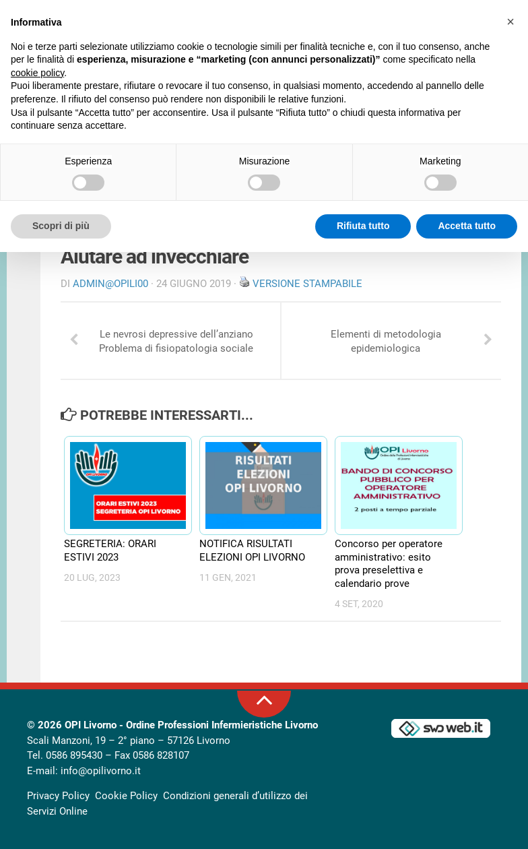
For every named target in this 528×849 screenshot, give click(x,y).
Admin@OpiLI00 (110, 284)
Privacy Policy (58, 796)
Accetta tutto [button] (467, 225)
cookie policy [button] (37, 72)
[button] (510, 21)
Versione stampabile (307, 284)
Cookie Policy (126, 796)
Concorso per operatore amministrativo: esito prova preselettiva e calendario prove (388, 564)
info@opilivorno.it (101, 771)
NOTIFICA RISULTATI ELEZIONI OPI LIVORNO (252, 550)
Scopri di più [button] (61, 225)
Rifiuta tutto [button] (363, 225)
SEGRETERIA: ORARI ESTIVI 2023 (110, 550)
